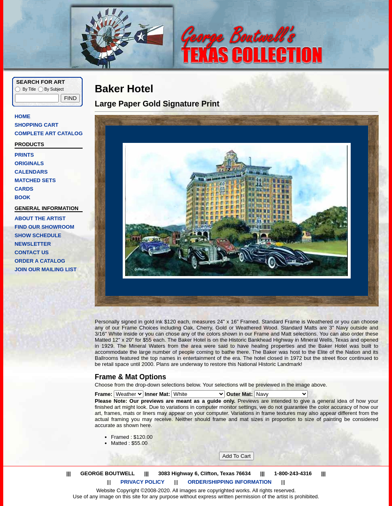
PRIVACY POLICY (142, 482)
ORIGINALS (29, 163)
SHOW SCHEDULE (38, 235)
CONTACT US (32, 252)
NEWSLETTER (33, 244)
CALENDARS (31, 172)
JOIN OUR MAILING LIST (46, 269)
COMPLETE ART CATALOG (49, 133)
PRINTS (24, 155)
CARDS (24, 189)
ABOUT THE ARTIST (40, 218)
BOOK (22, 197)
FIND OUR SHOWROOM (44, 227)
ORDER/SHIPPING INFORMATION (229, 482)
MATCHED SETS (35, 180)
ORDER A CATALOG (40, 261)
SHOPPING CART (36, 125)
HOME (22, 116)
